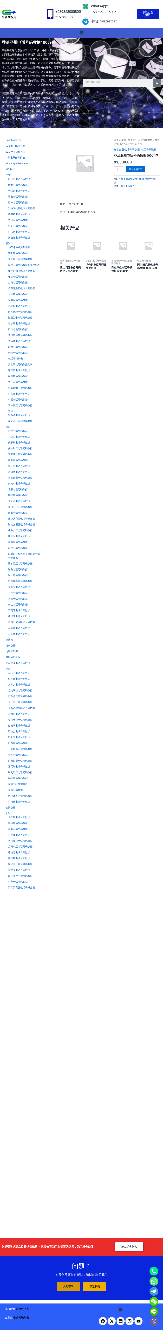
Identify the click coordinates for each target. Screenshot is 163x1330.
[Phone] (154, 1271)
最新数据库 (22, 1308)
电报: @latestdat (104, 21)
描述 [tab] (62, 204)
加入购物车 (135, 169)
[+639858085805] (50, 14)
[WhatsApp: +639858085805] (85, 6)
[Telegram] (154, 1291)
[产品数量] (118, 169)
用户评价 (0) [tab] (75, 204)
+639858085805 (68, 12)
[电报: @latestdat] (85, 21)
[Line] (154, 1311)
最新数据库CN (128, 186)
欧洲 (123, 140)
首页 (116, 140)
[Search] (157, 83)
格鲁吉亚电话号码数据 (140, 140)
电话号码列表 (21, 1317)
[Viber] (154, 1321)
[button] (81, 32)
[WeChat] (154, 1301)
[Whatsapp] (154, 1281)
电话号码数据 (148, 149)
